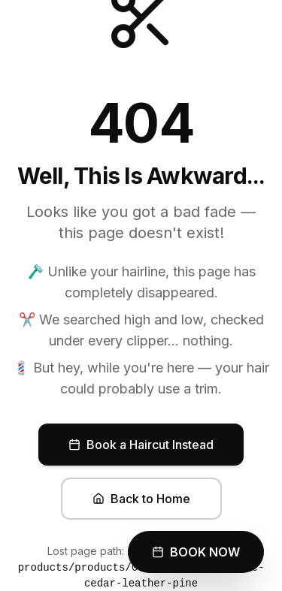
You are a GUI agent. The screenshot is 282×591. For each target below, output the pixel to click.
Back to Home (141, 498)
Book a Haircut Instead (141, 444)
